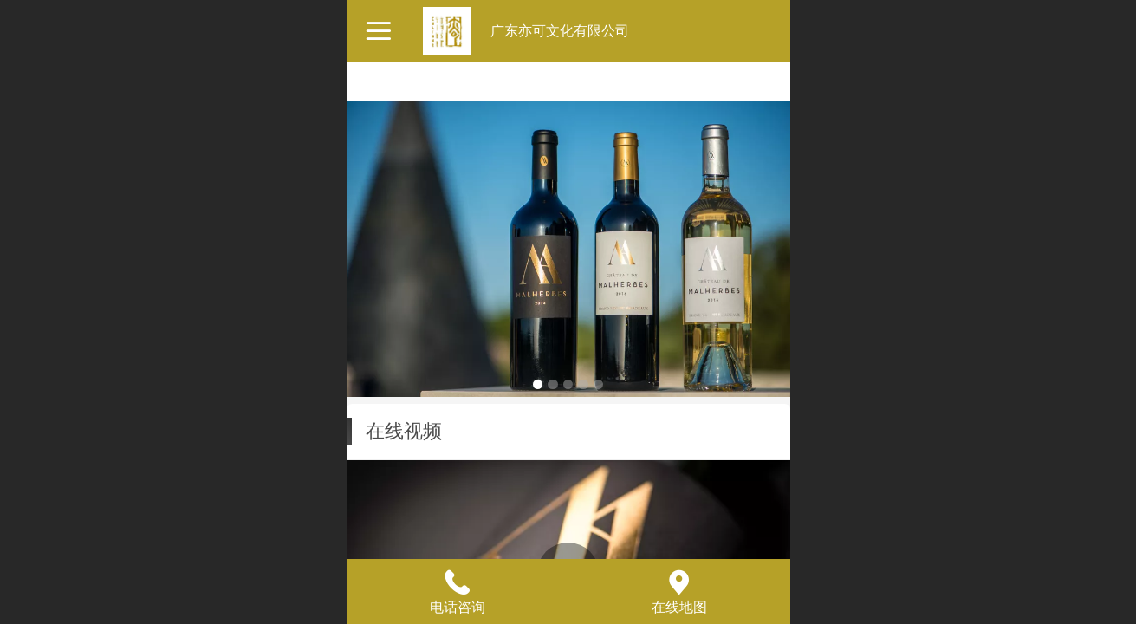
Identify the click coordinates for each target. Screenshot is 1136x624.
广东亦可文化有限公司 (559, 30)
